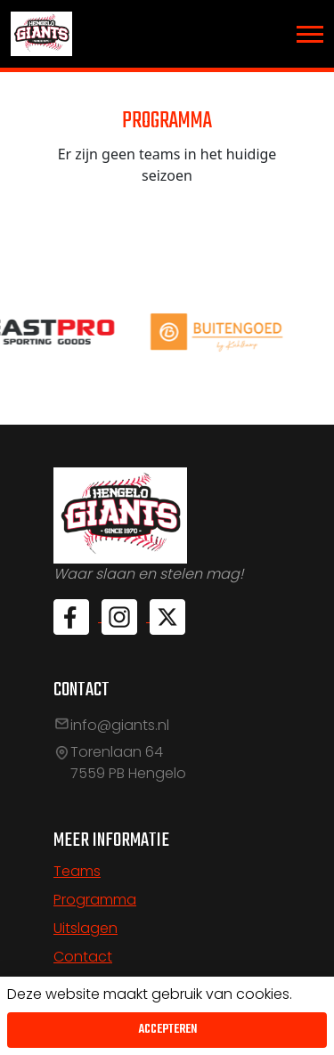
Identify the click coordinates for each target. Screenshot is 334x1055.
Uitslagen (85, 928)
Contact (82, 956)
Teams (77, 871)
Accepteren (167, 1029)
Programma (94, 899)
